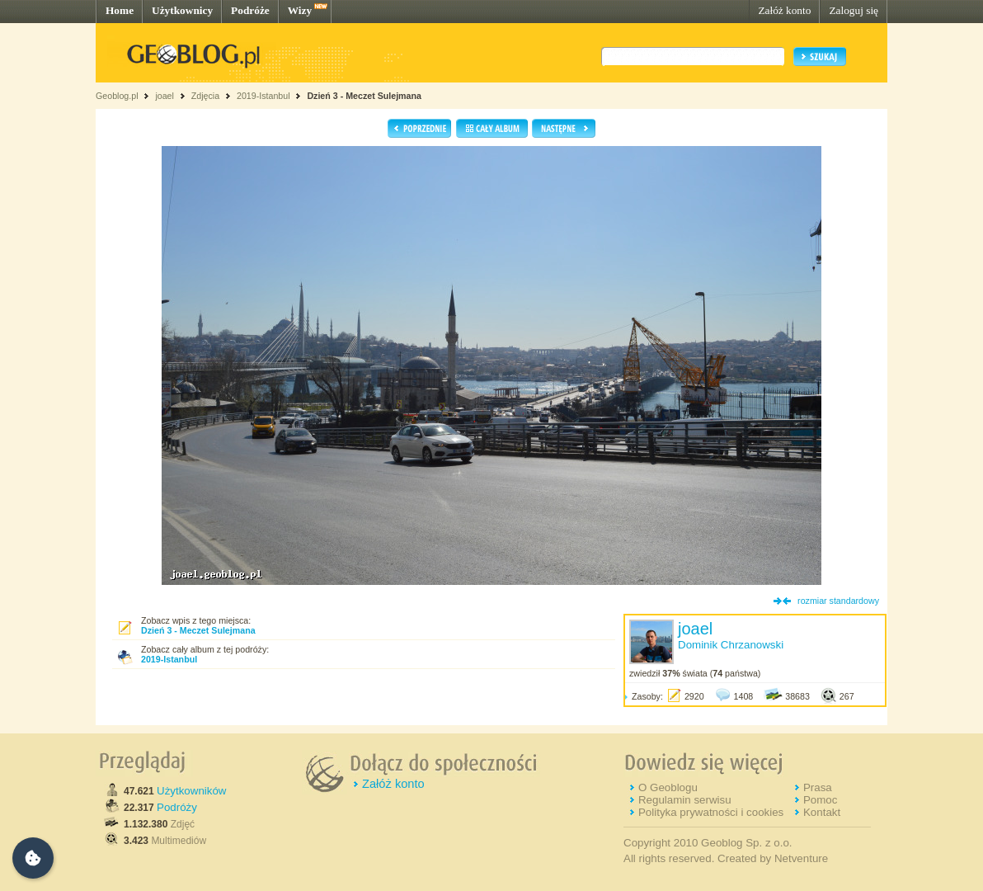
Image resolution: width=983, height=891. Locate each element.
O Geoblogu (668, 787)
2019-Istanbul (263, 96)
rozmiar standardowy (838, 601)
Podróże (250, 10)
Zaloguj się (853, 10)
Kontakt (821, 812)
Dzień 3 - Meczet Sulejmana (364, 96)
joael (164, 96)
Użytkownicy (182, 10)
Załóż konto (784, 10)
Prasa (817, 787)
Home (120, 10)
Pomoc (820, 800)
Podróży (177, 807)
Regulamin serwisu (684, 800)
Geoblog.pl (117, 96)
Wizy (300, 10)
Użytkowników (191, 791)
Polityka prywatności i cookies (710, 812)
